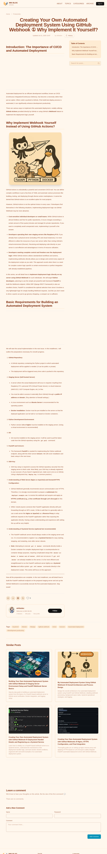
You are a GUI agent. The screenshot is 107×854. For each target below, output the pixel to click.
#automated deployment (76, 627)
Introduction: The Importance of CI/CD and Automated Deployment (85, 47)
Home (8, 14)
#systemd (15, 627)
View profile (36, 613)
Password (57, 812)
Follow (55, 611)
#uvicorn (62, 627)
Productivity (17, 14)
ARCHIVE (90, 3)
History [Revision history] (69, 35)
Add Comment (94, 836)
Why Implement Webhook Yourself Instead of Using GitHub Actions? (85, 50)
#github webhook (43, 627)
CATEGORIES (78, 3)
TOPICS (68, 3)
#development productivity (15, 630)
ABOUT (59, 3)
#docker (24, 627)
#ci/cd (54, 627)
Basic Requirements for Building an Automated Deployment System (85, 54)
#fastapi (32, 627)
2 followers (19, 613)
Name (8, 812)
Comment (9, 820)
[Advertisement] (35, 72)
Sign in (100, 3)
